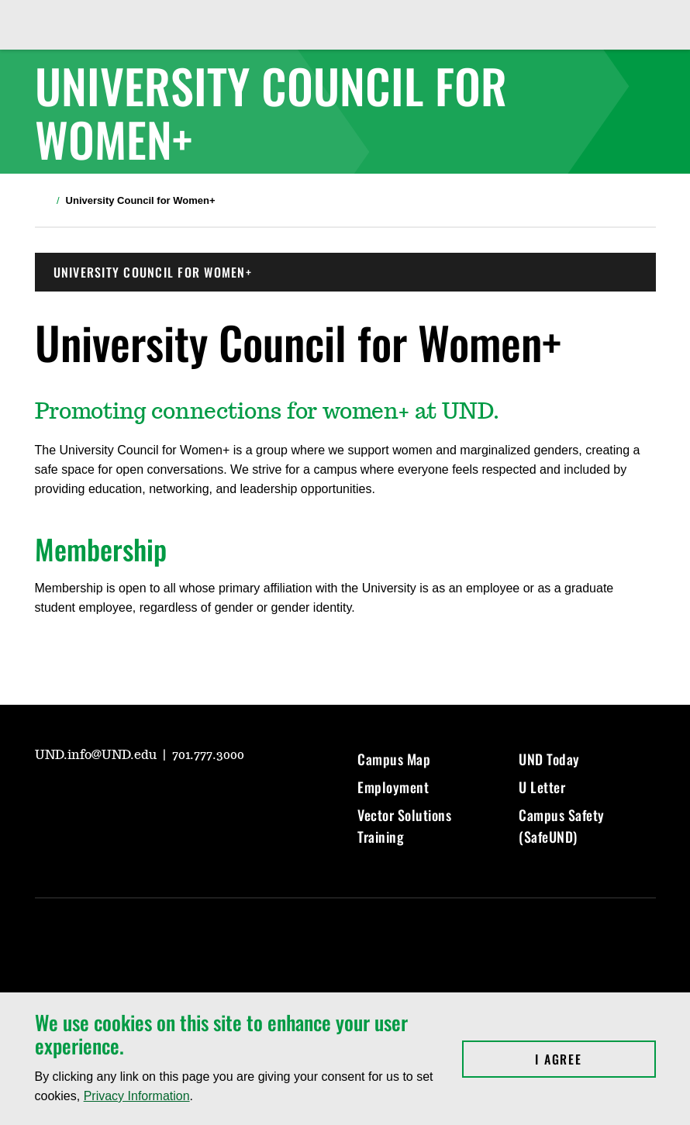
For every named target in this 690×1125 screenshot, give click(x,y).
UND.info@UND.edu (97, 755)
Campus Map (393, 759)
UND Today (549, 759)
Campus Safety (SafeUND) (562, 826)
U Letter (542, 787)
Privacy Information (137, 1096)
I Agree (595, 1059)
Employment (393, 787)
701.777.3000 (208, 755)
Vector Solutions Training (404, 826)
